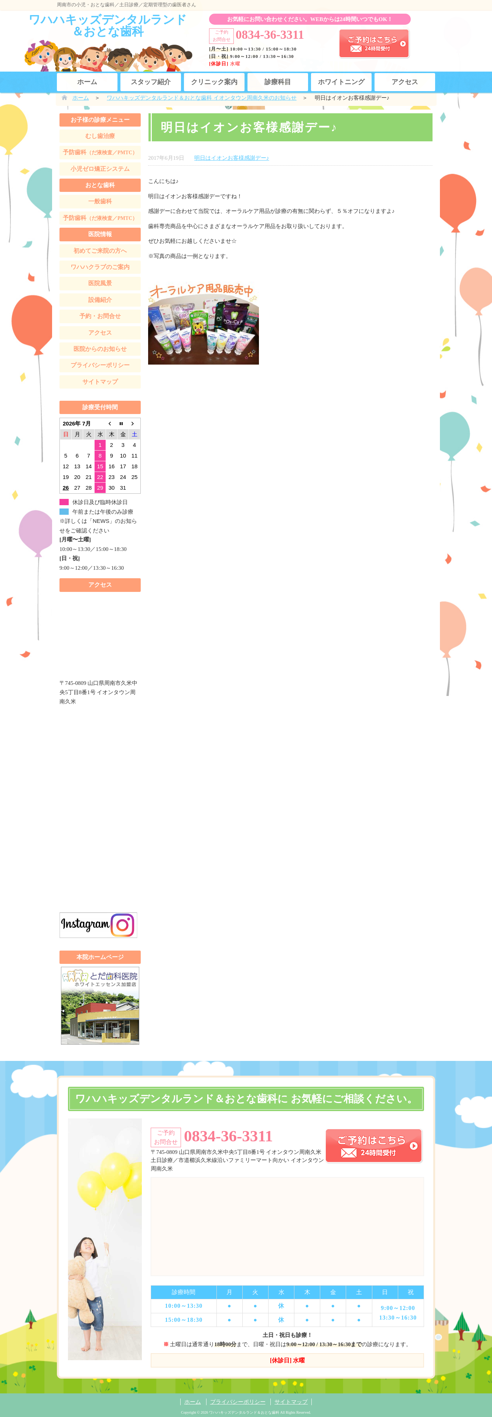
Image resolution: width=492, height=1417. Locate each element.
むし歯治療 (100, 136)
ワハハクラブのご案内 (100, 267)
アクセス (405, 82)
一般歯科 (100, 201)
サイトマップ (100, 382)
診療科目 (277, 82)
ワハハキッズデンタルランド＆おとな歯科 (107, 25)
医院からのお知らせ (100, 349)
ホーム (87, 82)
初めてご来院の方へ (100, 251)
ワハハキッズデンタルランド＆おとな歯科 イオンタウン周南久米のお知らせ (202, 98)
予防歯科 (100, 152)
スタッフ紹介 (151, 82)
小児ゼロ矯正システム (100, 169)
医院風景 (100, 283)
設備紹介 (100, 300)
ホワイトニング (341, 82)
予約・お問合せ (100, 316)
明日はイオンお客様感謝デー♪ (231, 158)
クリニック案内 (214, 82)
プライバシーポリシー (100, 365)
